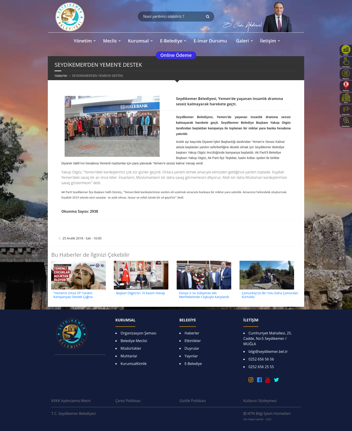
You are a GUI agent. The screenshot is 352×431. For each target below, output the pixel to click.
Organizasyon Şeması (138, 333)
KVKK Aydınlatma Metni (70, 400)
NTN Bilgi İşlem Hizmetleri (267, 416)
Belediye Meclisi (134, 340)
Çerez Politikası (128, 400)
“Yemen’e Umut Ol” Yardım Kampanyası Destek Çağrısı (73, 295)
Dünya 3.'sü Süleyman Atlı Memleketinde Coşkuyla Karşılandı (204, 295)
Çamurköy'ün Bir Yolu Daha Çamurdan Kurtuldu (270, 295)
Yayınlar (191, 356)
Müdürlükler (131, 348)
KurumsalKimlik (134, 363)
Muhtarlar (129, 356)
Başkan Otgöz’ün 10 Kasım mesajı (140, 293)
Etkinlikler (193, 340)
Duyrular (192, 348)
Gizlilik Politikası (192, 400)
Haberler (61, 75)
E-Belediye (193, 363)
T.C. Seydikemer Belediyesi (73, 413)
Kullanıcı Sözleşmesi (260, 400)
